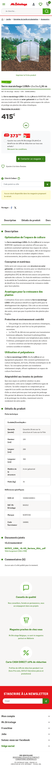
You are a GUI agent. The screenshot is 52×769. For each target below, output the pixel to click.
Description (10, 220)
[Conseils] (26, 587)
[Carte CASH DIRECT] (26, 652)
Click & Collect (11, 178)
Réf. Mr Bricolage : (7, 91)
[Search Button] (47, 11)
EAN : (22, 91)
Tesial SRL (37, 764)
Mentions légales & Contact (26, 757)
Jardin (8, 19)
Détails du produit (30, 220)
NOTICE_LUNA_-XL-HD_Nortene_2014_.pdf (25, 548)
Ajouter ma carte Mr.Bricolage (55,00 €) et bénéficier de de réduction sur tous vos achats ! (24, 144)
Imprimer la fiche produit (26, 75)
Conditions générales (26, 759)
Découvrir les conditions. (17, 149)
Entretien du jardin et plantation (26, 19)
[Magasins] (26, 620)
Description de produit (11, 109)
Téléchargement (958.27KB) (16, 551)
